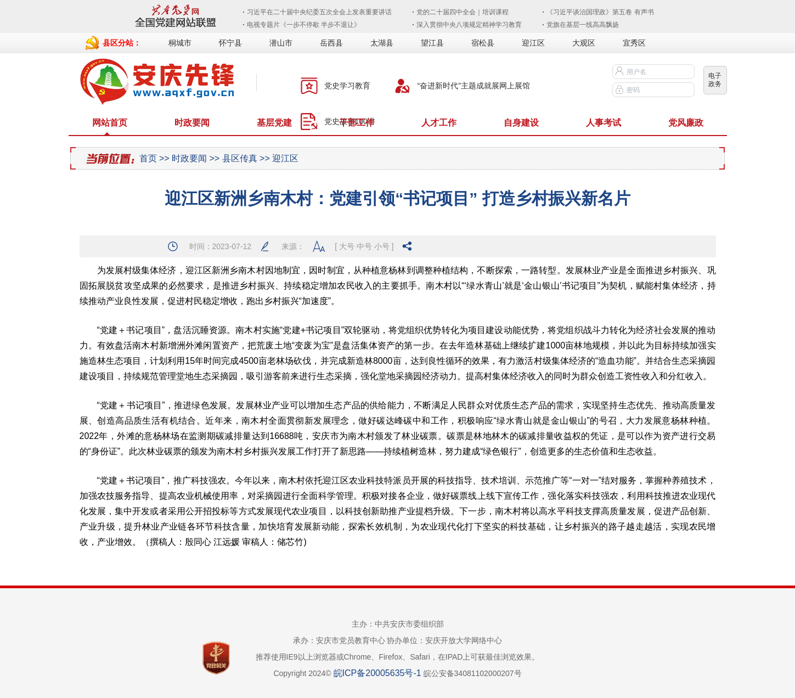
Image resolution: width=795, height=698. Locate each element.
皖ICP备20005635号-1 (377, 673)
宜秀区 (634, 42)
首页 (148, 158)
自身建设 (521, 122)
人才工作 (438, 122)
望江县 (432, 42)
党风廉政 (685, 122)
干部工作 (356, 122)
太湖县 (381, 42)
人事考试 (603, 122)
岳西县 (331, 42)
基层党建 (274, 122)
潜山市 (280, 42)
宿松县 (482, 42)
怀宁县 (230, 42)
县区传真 (239, 158)
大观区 (583, 42)
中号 (364, 246)
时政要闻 (192, 122)
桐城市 (179, 42)
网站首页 (109, 122)
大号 (346, 246)
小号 (382, 246)
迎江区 (533, 42)
